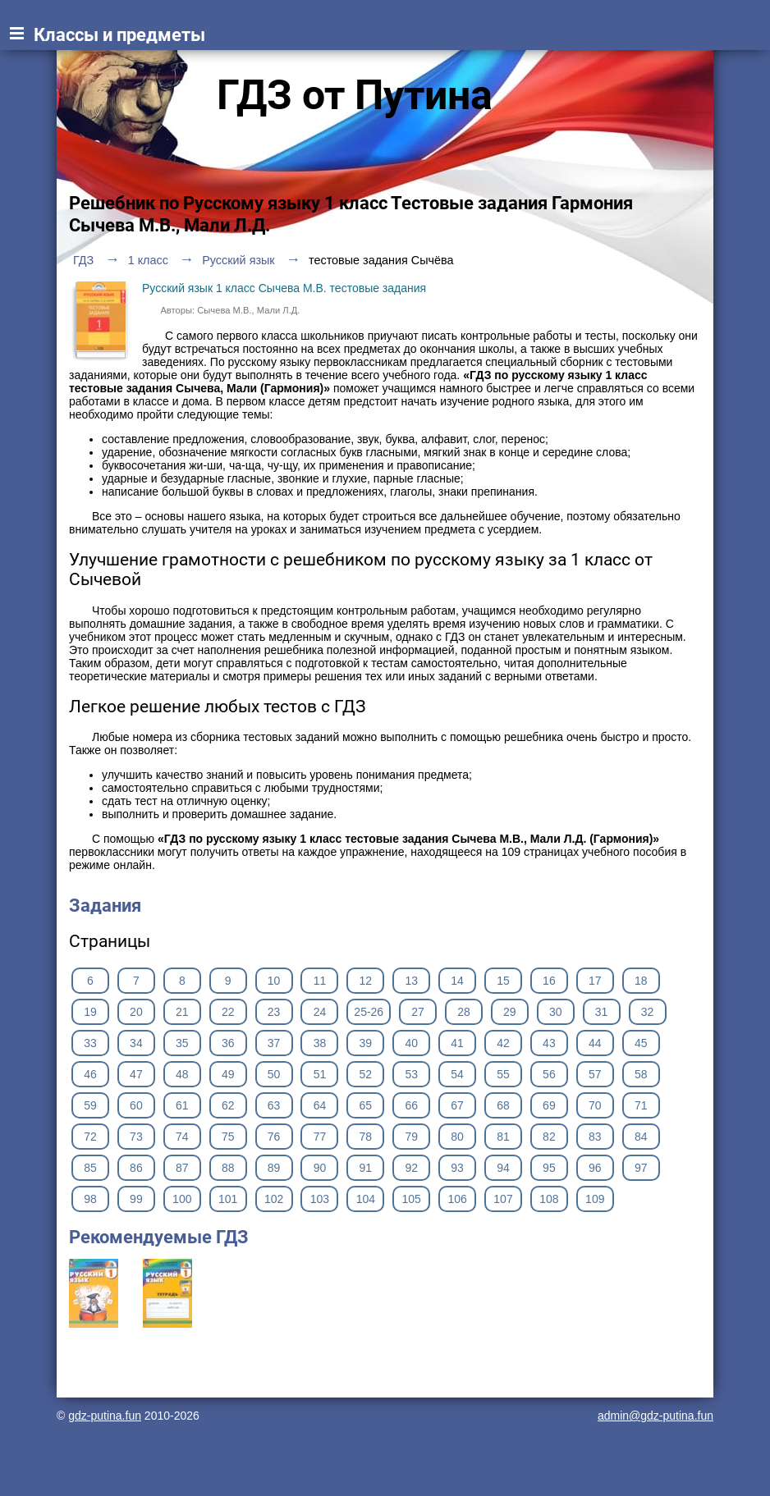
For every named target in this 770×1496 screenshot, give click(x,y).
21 (182, 1011)
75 (228, 1136)
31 (601, 1011)
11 (320, 980)
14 (457, 980)
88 (228, 1167)
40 (411, 1043)
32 (647, 1011)
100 (181, 1198)
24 (320, 1011)
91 (366, 1167)
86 (136, 1167)
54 (457, 1074)
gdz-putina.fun (104, 1415)
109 (594, 1198)
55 (503, 1074)
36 (228, 1043)
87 (182, 1167)
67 (457, 1105)
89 (274, 1167)
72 (90, 1136)
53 (411, 1074)
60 (136, 1105)
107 (502, 1198)
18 (641, 980)
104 (365, 1198)
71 (641, 1105)
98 (90, 1198)
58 (641, 1074)
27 (417, 1011)
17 (595, 980)
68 (503, 1105)
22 (228, 1011)
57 (595, 1074)
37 (274, 1043)
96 (595, 1167)
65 (366, 1105)
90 (320, 1167)
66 (411, 1105)
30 (555, 1011)
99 (136, 1198)
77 (320, 1136)
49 (228, 1074)
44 (595, 1043)
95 (549, 1167)
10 (274, 980)
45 (641, 1043)
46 (90, 1074)
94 (503, 1167)
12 (366, 980)
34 (136, 1043)
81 (503, 1136)
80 (457, 1136)
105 (411, 1198)
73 (136, 1136)
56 (549, 1074)
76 (274, 1136)
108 (548, 1198)
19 (90, 1011)
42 (503, 1043)
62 (228, 1105)
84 (641, 1136)
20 (136, 1011)
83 (595, 1136)
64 (320, 1105)
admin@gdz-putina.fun (655, 1415)
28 (463, 1011)
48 (182, 1074)
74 (182, 1136)
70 (595, 1105)
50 (274, 1074)
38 (320, 1043)
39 (366, 1043)
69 (549, 1105)
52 (366, 1074)
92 (411, 1167)
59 (90, 1105)
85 (90, 1167)
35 (182, 1043)
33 (90, 1043)
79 (411, 1136)
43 (549, 1043)
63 (274, 1105)
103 (319, 1198)
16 (549, 980)
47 (136, 1074)
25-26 (368, 1011)
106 (456, 1198)
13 (411, 980)
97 (641, 1167)
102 (273, 1198)
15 (503, 980)
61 (182, 1105)
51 (320, 1074)
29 (509, 1011)
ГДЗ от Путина (355, 95)
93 (457, 1167)
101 (227, 1198)
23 (274, 1011)
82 (549, 1136)
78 (366, 1136)
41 (457, 1043)
